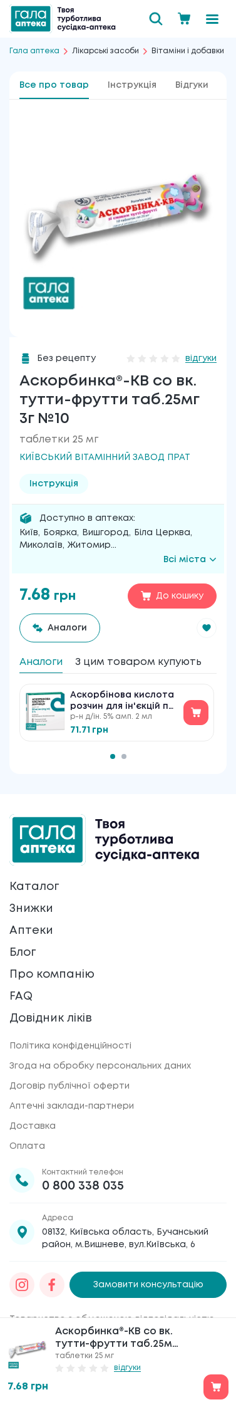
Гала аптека (34, 51)
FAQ (21, 996)
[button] (207, 628)
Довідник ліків (50, 1018)
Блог (22, 953)
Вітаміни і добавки (187, 51)
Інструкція (132, 85)
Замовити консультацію (148, 1285)
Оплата (27, 1146)
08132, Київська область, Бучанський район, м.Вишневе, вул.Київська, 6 (125, 1238)
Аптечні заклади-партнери (71, 1106)
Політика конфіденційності (70, 1046)
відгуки (201, 358)
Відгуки (191, 85)
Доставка (32, 1126)
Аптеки (31, 931)
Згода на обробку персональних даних (100, 1066)
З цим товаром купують (138, 662)
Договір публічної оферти (69, 1086)
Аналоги (41, 662)
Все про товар (54, 85)
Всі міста (190, 559)
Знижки (31, 909)
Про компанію (52, 975)
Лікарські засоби (105, 51)
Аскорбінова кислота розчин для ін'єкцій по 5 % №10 (122, 701)
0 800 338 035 (83, 1186)
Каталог (34, 887)
